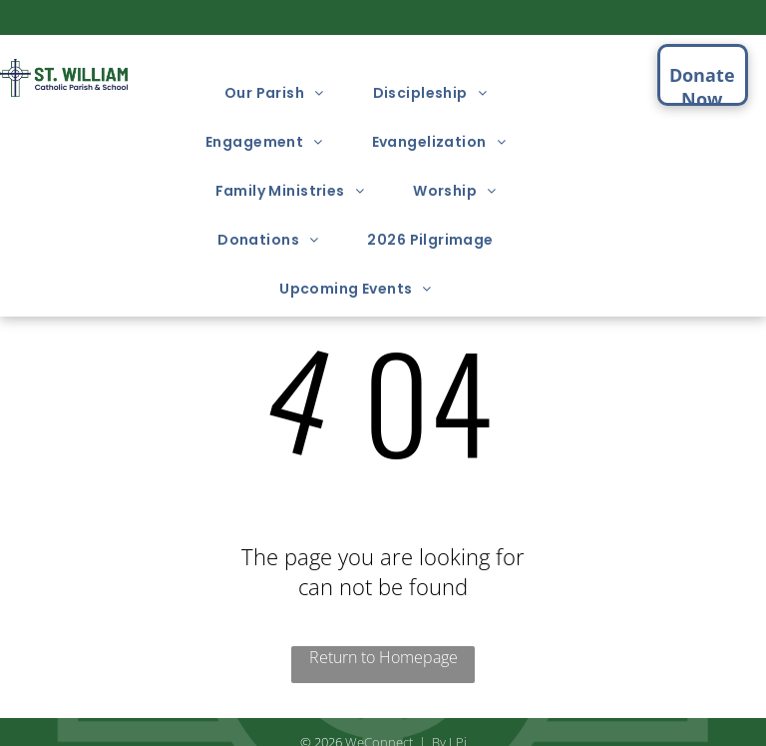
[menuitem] (281, 93)
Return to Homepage (383, 657)
